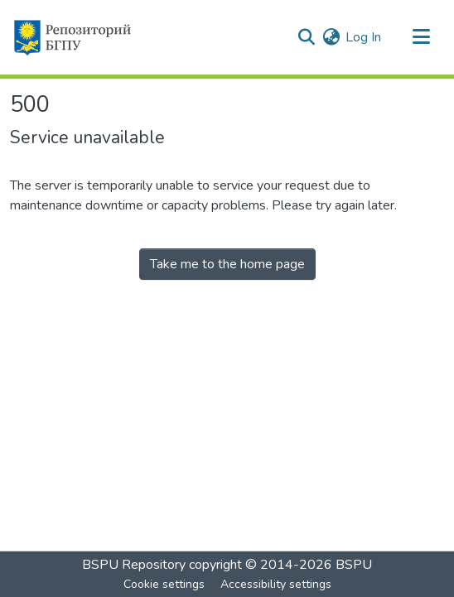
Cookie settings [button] (164, 584)
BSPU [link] (354, 565)
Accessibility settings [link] (275, 584)
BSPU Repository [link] (134, 565)
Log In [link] (363, 37)
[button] (71, 37)
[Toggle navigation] (421, 37)
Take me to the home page (227, 264)
